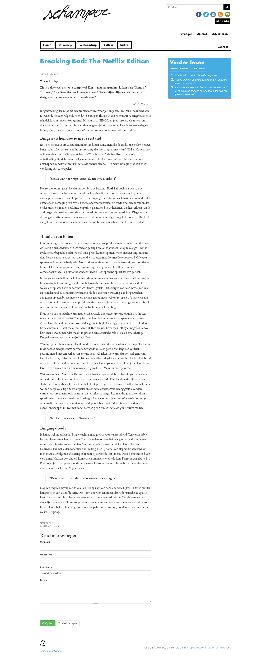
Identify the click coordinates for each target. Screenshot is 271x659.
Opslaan (47, 623)
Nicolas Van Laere (142, 104)
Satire (124, 45)
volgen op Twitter (217, 647)
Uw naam (45, 542)
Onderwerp (46, 555)
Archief (202, 34)
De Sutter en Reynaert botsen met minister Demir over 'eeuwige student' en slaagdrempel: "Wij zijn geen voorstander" (201, 91)
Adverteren (220, 34)
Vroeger (186, 34)
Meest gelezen (180, 68)
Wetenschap (88, 45)
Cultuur (108, 45)
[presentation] (66, 613)
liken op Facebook (194, 647)
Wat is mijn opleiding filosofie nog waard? (197, 75)
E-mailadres (47, 568)
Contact (222, 46)
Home (47, 45)
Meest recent (198, 68)
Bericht (44, 580)
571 (42, 81)
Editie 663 (223, 21)
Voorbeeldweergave (67, 623)
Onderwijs (65, 45)
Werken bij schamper (51, 651)
